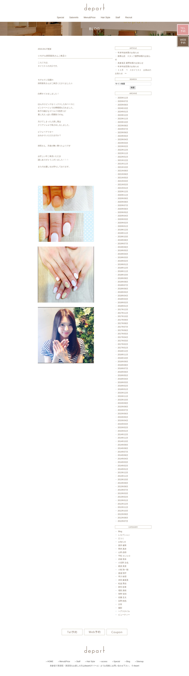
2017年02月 (123, 344)
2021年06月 (123, 174)
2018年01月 (123, 306)
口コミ (121, 538)
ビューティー (124, 615)
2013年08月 (123, 486)
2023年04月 (123, 139)
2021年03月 (123, 181)
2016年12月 (123, 351)
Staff (117, 17)
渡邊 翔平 (122, 573)
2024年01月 (123, 112)
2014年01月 (123, 469)
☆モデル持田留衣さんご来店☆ (52, 56)
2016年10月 (123, 358)
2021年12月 (123, 160)
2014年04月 (123, 459)
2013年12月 (123, 473)
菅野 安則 (122, 594)
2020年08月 (123, 202)
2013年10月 (123, 480)
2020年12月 (123, 192)
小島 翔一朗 (123, 570)
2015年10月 (123, 400)
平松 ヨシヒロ (124, 556)
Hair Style (105, 17)
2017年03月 (123, 341)
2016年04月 (123, 379)
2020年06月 (123, 209)
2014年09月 (123, 445)
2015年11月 (123, 396)
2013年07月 (123, 490)
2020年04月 (123, 216)
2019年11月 (123, 233)
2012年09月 (123, 514)
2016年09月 (123, 362)
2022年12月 (123, 150)
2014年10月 (123, 441)
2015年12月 (123, 393)
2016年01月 (123, 389)
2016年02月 (123, 386)
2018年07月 (123, 285)
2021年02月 (123, 185)
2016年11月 (123, 355)
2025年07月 (123, 101)
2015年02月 (123, 427)
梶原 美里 (122, 566)
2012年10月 (123, 511)
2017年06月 (123, 330)
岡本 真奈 (122, 549)
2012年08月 (123, 518)
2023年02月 (123, 146)
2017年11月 (123, 313)
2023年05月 (123, 136)
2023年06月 (123, 132)
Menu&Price (89, 17)
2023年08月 (123, 126)
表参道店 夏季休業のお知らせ (130, 63)
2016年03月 (123, 382)
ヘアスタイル (124, 611)
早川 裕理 (122, 577)
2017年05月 (123, 334)
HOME (50, 661)
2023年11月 (123, 119)
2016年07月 (123, 368)
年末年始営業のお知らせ (128, 66)
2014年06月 (123, 455)
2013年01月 (123, 500)
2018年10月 (123, 275)
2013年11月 (123, 476)
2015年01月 (123, 431)
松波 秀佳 (122, 583)
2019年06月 (123, 247)
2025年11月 (123, 98)
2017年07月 (123, 327)
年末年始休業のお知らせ (128, 53)
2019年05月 (123, 250)
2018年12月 (123, 268)
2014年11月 (123, 438)
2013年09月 (123, 483)
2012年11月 (123, 507)
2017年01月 (123, 348)
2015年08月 (123, 407)
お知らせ (122, 542)
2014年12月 (123, 434)
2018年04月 (123, 296)
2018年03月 (123, 299)
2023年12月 (123, 115)
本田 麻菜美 (123, 580)
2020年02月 (123, 223)
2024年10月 (123, 108)
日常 (120, 604)
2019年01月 (123, 264)
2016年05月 (123, 375)
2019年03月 (123, 257)
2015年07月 (123, 410)
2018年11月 (123, 271)
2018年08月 (123, 282)
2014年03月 (123, 462)
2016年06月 (123, 372)
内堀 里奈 (122, 559)
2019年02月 (123, 261)
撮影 (120, 608)
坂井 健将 (122, 545)
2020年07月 (123, 205)
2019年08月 (123, 240)
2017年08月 (123, 323)
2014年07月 (123, 452)
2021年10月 (123, 167)
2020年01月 (123, 226)
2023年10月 (123, 122)
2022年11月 (123, 153)
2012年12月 (123, 504)
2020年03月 (123, 219)
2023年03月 (123, 143)
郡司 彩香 (122, 587)
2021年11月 (123, 164)
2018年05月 (123, 292)
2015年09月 (123, 403)
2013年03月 (123, 493)
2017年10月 (123, 316)
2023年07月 (123, 129)
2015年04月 (123, 420)
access (104, 661)
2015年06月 (123, 414)
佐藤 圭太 (122, 597)
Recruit (128, 17)
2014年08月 (123, 448)
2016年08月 (123, 365)
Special (60, 17)
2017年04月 (123, 337)
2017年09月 (123, 320)
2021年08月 (123, 171)
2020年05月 (123, 212)
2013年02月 (123, 497)
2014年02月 (123, 466)
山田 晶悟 (122, 552)
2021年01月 (123, 188)
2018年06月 (123, 289)
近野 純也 (122, 601)
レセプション (124, 535)
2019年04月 (123, 254)
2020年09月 (123, 198)
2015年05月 (123, 417)
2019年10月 (123, 237)
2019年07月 (123, 244)
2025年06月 (123, 105)
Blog (120, 531)
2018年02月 (123, 302)
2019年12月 (123, 230)
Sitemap (140, 661)
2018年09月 (123, 278)
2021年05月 (123, 178)
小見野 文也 (123, 563)
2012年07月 (123, 521)
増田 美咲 (122, 590)
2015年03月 (123, 424)
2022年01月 (123, 157)
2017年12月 (123, 309)
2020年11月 (123, 195)
